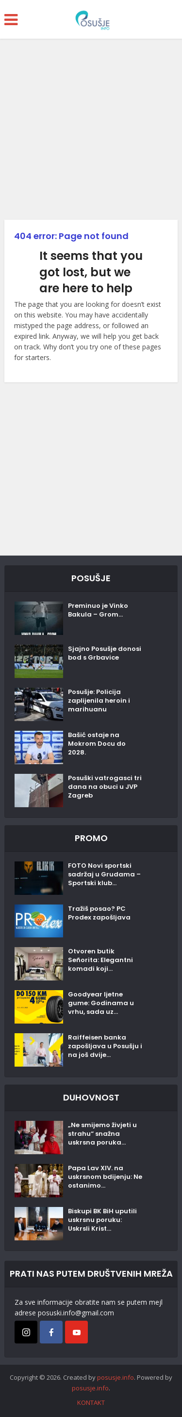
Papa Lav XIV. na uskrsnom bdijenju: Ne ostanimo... (105, 1177)
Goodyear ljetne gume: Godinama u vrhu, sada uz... (101, 1003)
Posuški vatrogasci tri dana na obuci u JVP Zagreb (105, 787)
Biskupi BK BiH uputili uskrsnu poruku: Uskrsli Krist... (102, 1220)
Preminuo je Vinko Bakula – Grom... (98, 610)
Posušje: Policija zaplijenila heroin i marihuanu (99, 701)
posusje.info (115, 1377)
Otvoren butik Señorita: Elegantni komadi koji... (100, 960)
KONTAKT (91, 1402)
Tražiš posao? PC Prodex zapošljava (99, 913)
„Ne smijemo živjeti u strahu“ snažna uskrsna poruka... (102, 1134)
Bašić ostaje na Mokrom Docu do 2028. (97, 744)
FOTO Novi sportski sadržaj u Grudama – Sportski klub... (104, 874)
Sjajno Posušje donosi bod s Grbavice (104, 653)
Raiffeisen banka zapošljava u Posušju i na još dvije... (105, 1046)
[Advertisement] (91, 132)
